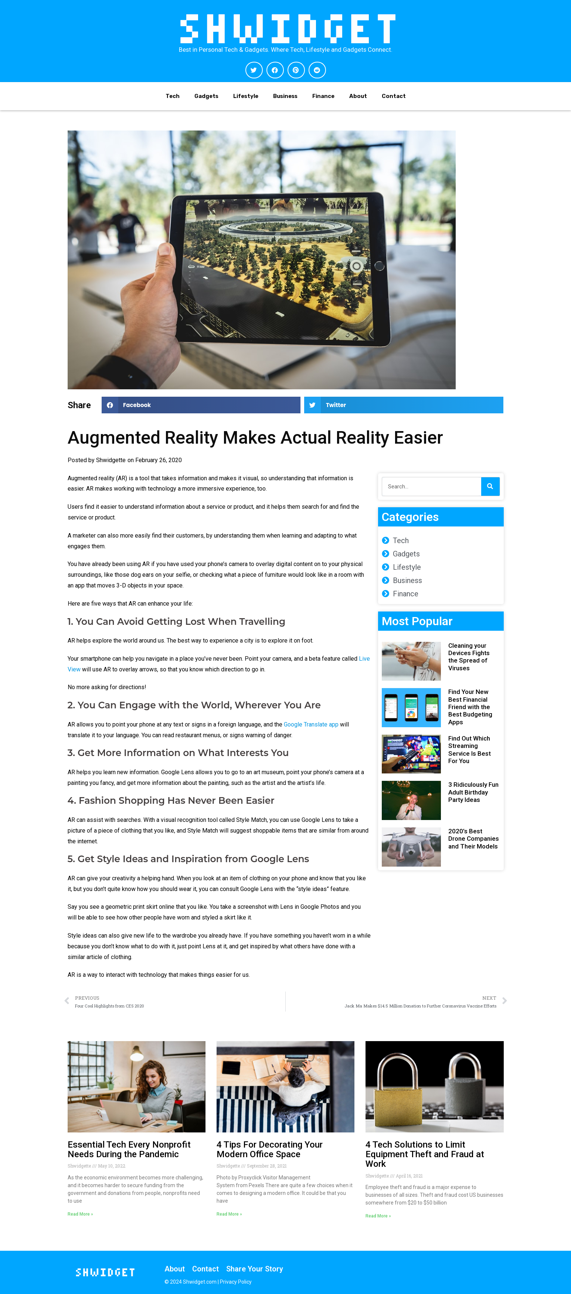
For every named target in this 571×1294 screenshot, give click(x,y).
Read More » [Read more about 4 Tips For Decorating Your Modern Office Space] (229, 1214)
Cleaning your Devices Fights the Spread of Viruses (469, 657)
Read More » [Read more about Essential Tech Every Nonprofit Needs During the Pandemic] (80, 1214)
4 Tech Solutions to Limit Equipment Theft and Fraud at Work (425, 1154)
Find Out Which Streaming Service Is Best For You (469, 750)
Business (285, 96)
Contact (394, 96)
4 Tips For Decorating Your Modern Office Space (270, 1149)
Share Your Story (254, 1268)
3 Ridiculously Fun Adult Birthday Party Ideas (473, 792)
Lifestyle (245, 96)
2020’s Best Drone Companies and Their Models (473, 838)
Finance (323, 96)
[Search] (490, 486)
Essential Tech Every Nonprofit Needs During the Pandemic (129, 1149)
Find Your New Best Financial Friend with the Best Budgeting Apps (470, 707)
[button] (254, 70)
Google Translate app (311, 724)
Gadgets (206, 96)
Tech (173, 96)
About (358, 96)
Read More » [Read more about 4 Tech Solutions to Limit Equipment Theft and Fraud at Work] (378, 1216)
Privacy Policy (236, 1282)
